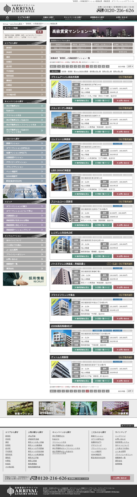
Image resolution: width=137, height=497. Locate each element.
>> (107, 66)
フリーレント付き (13, 115)
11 (83, 66)
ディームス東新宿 (59, 357)
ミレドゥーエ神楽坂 (60, 139)
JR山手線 (31, 436)
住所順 (64, 71)
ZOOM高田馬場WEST (61, 326)
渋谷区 (9, 52)
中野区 (9, 85)
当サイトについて (13, 240)
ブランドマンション (14, 167)
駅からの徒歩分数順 (81, 71)
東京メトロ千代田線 (36, 448)
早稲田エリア (81, 48)
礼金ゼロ (10, 111)
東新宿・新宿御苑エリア (81, 44)
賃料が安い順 (107, 71)
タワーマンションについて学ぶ (19, 211)
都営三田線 (32, 461)
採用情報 (118, 464)
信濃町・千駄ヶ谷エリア (123, 44)
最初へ (53, 66)
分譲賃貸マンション (14, 157)
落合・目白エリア (60, 48)
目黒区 (9, 62)
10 (79, 66)
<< (59, 66)
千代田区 (10, 71)
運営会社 (10, 268)
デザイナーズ (96, 445)
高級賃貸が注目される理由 (17, 220)
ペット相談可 (12, 171)
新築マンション (12, 143)
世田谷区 (10, 76)
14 (95, 66)
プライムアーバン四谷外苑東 (65, 77)
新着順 (70, 71)
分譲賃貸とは (12, 216)
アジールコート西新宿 (62, 201)
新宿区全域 (123, 52)
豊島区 (9, 80)
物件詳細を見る (82, 101)
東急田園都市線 (34, 467)
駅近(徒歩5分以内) (14, 181)
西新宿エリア (60, 44)
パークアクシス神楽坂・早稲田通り (68, 264)
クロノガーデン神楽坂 (62, 108)
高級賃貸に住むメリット (16, 225)
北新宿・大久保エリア (102, 44)
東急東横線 (32, 464)
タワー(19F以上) (97, 439)
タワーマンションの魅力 (16, 206)
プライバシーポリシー (15, 254)
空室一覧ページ (102, 101)
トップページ (120, 436)
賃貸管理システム (122, 442)
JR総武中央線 (33, 439)
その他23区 (11, 95)
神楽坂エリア (60, 52)
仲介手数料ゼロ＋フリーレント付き (21, 125)
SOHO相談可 (11, 176)
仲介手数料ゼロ (12, 106)
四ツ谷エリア (81, 52)
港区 (8, 57)
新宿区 (9, 48)
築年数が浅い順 (95, 71)
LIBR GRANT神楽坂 (61, 170)
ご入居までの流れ (13, 245)
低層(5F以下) (96, 442)
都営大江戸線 (33, 458)
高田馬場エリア (102, 48)
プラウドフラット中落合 (63, 295)
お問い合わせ (123, 101)
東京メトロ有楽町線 (36, 455)
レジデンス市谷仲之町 (62, 233)
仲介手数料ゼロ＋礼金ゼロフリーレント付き (17, 131)
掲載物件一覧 (12, 264)
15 (99, 66)
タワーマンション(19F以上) (17, 148)
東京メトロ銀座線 (35, 445)
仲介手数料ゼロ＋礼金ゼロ (17, 120)
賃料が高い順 (118, 71)
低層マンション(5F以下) (16, 153)
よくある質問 (12, 250)
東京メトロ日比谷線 (36, 451)
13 (91, 66)
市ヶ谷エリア (102, 52)
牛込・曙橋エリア (122, 48)
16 (103, 66)
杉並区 (9, 90)
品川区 (9, 66)
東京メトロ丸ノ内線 (36, 442)
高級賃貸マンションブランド (18, 230)
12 (87, 66)
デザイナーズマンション (16, 162)
